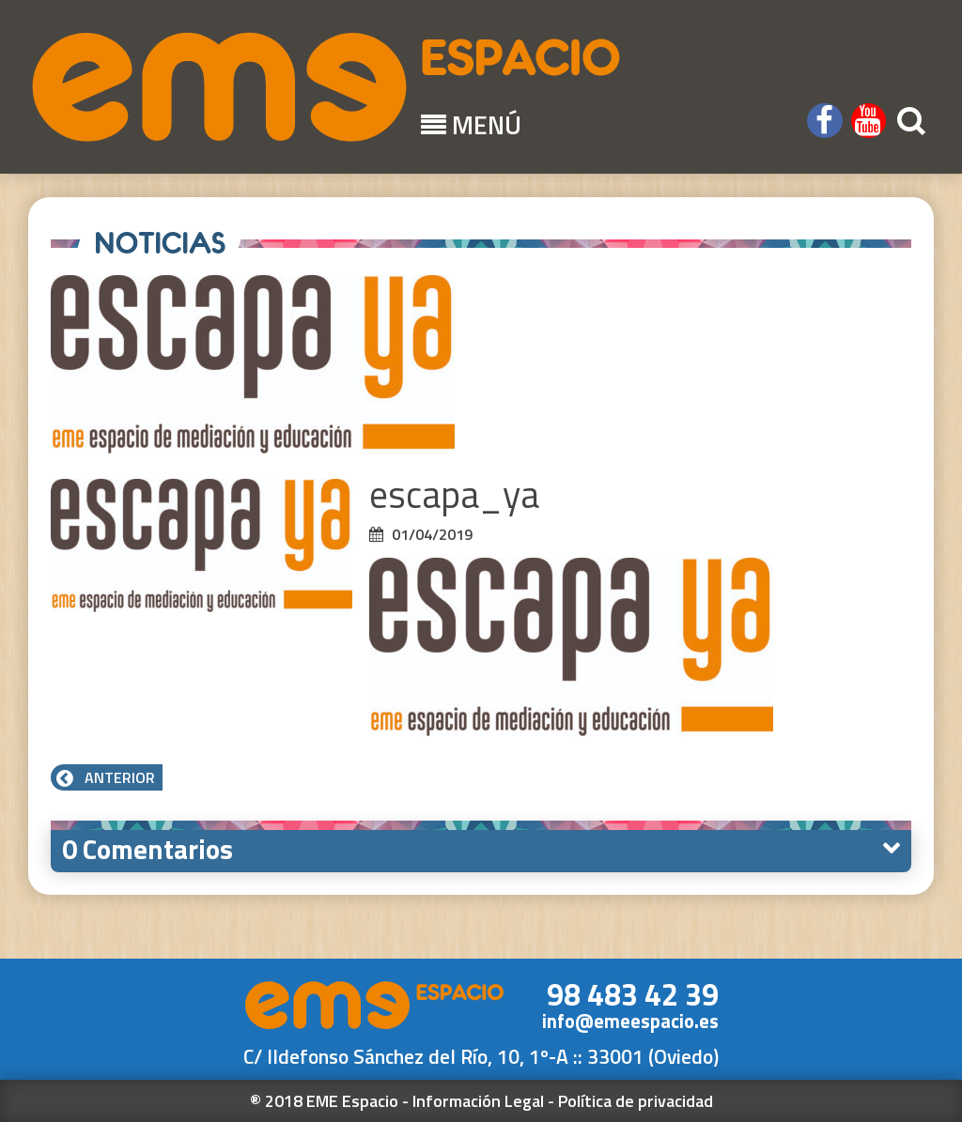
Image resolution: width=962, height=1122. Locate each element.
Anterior (106, 777)
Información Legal (478, 1101)
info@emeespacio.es (630, 1021)
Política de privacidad (635, 1101)
